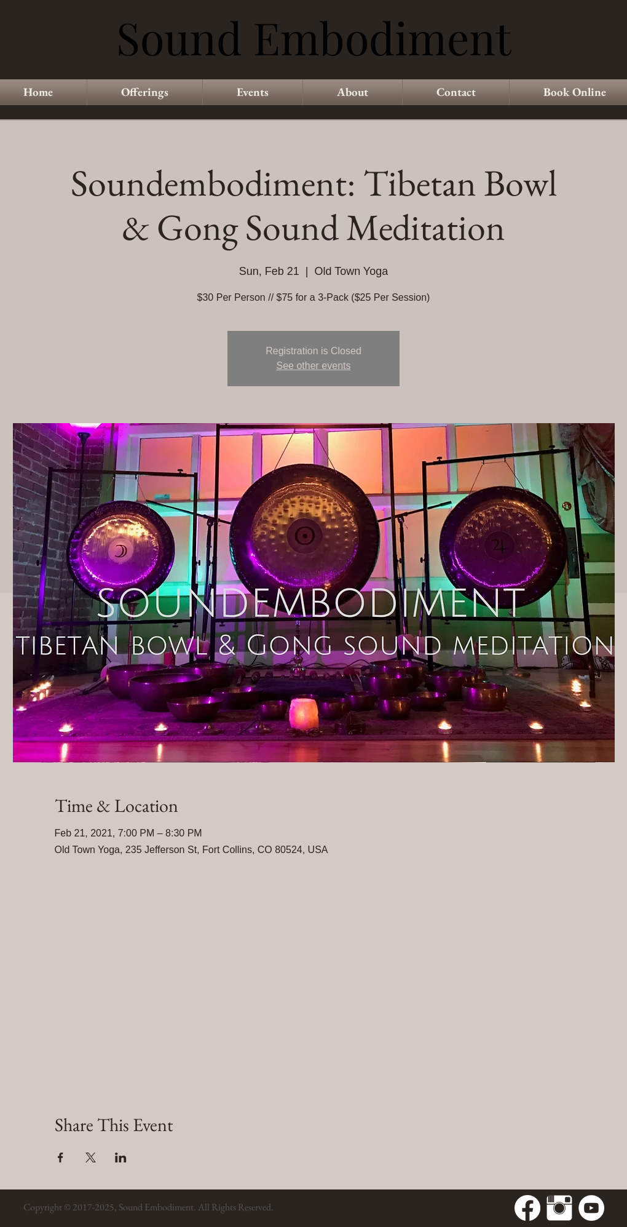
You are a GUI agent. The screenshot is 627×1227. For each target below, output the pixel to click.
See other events (314, 365)
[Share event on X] (91, 1157)
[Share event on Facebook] (60, 1157)
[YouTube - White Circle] (591, 1208)
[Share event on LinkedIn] (121, 1157)
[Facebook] (527, 1208)
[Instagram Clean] (559, 1208)
